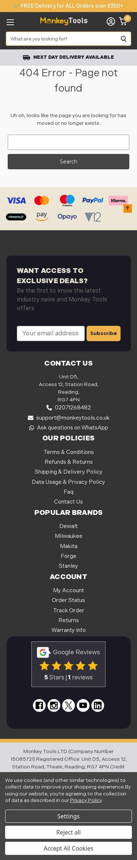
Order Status (68, 600)
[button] (127, 208)
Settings (68, 816)
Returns (68, 620)
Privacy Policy (86, 800)
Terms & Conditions (68, 452)
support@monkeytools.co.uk (69, 417)
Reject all (68, 832)
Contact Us (68, 501)
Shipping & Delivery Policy (69, 471)
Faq (68, 492)
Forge (68, 556)
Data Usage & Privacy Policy (68, 482)
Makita (68, 546)
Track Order (68, 610)
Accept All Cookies (69, 848)
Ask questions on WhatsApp (68, 427)
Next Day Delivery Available (68, 57)
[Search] (124, 38)
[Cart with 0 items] (123, 21)
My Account (68, 590)
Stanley (68, 566)
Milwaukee (69, 536)
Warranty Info (69, 630)
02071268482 (68, 407)
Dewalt (68, 526)
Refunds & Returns (69, 462)
